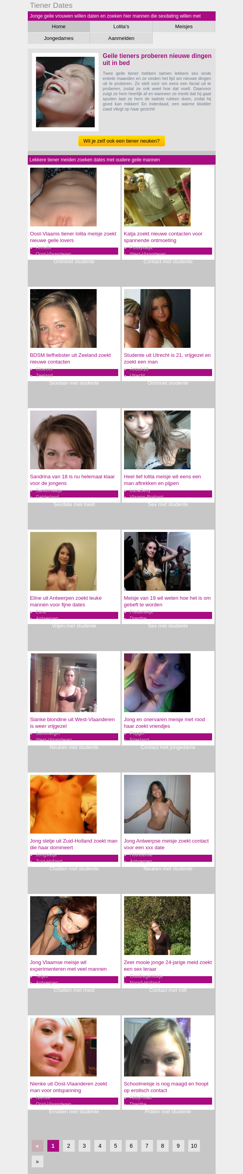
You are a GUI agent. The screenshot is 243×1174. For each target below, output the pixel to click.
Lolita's (121, 26)
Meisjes (184, 26)
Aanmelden (121, 38)
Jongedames (59, 38)
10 (194, 1146)
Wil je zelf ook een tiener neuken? (121, 141)
